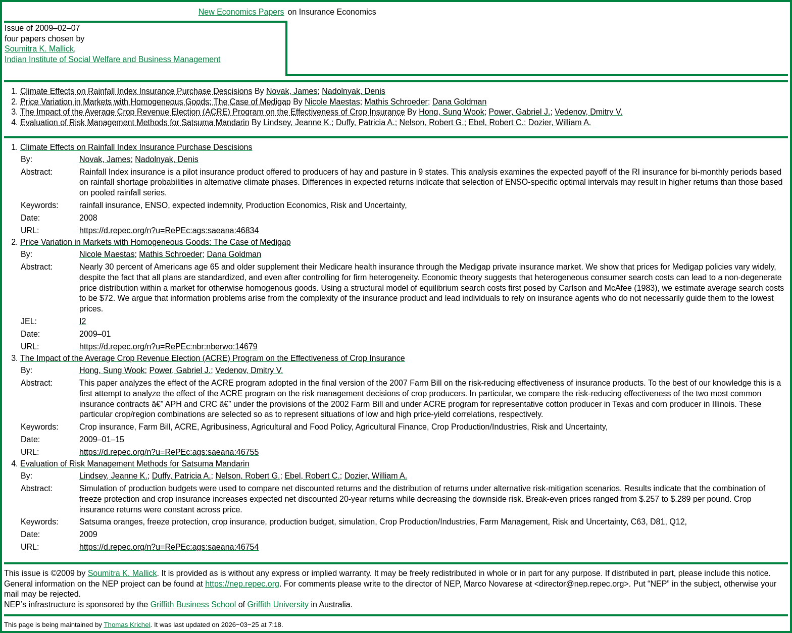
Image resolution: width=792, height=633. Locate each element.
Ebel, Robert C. (496, 122)
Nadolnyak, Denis (353, 91)
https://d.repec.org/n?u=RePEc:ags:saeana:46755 (169, 452)
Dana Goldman (459, 101)
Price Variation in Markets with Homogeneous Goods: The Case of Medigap (155, 101)
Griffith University (278, 604)
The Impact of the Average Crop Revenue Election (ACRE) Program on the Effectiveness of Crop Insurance (212, 112)
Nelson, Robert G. (432, 122)
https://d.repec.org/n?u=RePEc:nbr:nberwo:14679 (168, 346)
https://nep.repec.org (242, 583)
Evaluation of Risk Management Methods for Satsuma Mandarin (135, 122)
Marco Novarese (493, 583)
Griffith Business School (193, 604)
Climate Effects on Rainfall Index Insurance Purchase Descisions (136, 91)
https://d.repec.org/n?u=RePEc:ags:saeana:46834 (169, 230)
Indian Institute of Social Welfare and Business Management (113, 59)
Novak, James (291, 91)
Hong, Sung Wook (451, 112)
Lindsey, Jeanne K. (297, 122)
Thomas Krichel (127, 624)
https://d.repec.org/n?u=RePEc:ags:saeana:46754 (169, 547)
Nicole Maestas (332, 101)
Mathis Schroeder (396, 101)
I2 (82, 321)
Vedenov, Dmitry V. (588, 112)
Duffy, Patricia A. (365, 122)
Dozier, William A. (559, 122)
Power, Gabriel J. (520, 112)
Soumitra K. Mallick (39, 48)
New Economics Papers (241, 12)
